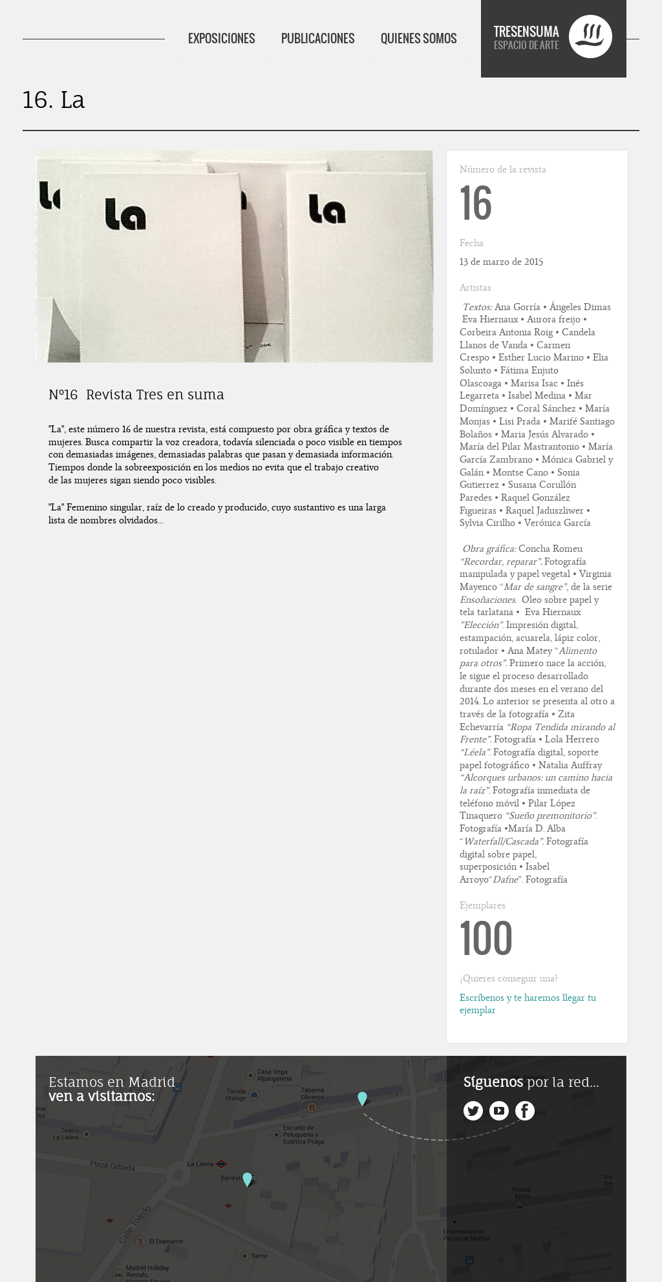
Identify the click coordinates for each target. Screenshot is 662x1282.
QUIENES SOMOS (419, 38)
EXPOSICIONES (221, 38)
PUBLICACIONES (318, 38)
